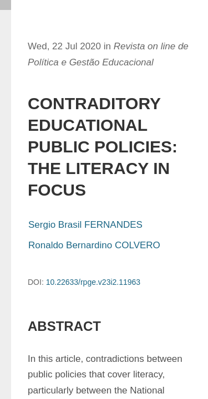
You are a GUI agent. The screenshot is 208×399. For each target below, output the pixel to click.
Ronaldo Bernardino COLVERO (94, 245)
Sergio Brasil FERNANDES (85, 224)
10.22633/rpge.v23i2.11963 (93, 282)
